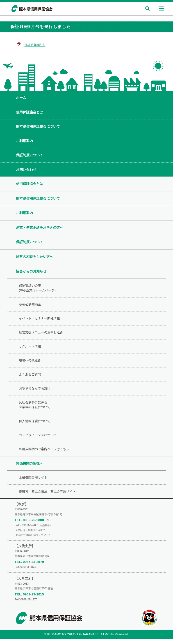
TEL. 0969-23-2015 (29, 594)
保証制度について (29, 155)
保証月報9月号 (34, 45)
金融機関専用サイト (33, 477)
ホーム (21, 98)
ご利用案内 (24, 141)
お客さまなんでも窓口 (34, 388)
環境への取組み (30, 360)
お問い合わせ (26, 169)
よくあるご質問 (30, 374)
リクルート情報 (30, 346)
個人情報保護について (34, 421)
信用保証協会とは (29, 112)
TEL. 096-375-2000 (29, 520)
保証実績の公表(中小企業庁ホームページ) (37, 288)
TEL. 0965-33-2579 (29, 562)
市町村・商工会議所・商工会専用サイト (47, 491)
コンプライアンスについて (38, 435)
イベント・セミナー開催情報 (39, 318)
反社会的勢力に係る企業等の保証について (34, 404)
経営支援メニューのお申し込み (41, 332)
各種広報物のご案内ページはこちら (44, 449)
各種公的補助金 (30, 304)
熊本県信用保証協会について (38, 126)
